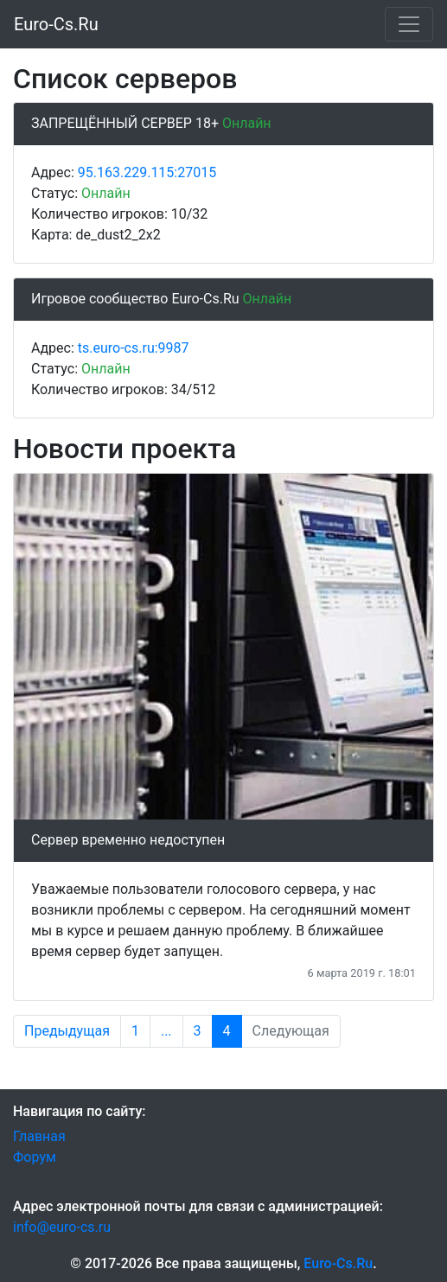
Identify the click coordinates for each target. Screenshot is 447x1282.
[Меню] (409, 24)
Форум (34, 1157)
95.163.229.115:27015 (147, 172)
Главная (39, 1136)
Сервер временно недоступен (128, 840)
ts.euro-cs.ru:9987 (133, 348)
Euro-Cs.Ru (56, 24)
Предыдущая (67, 1031)
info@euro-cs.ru (62, 1227)
